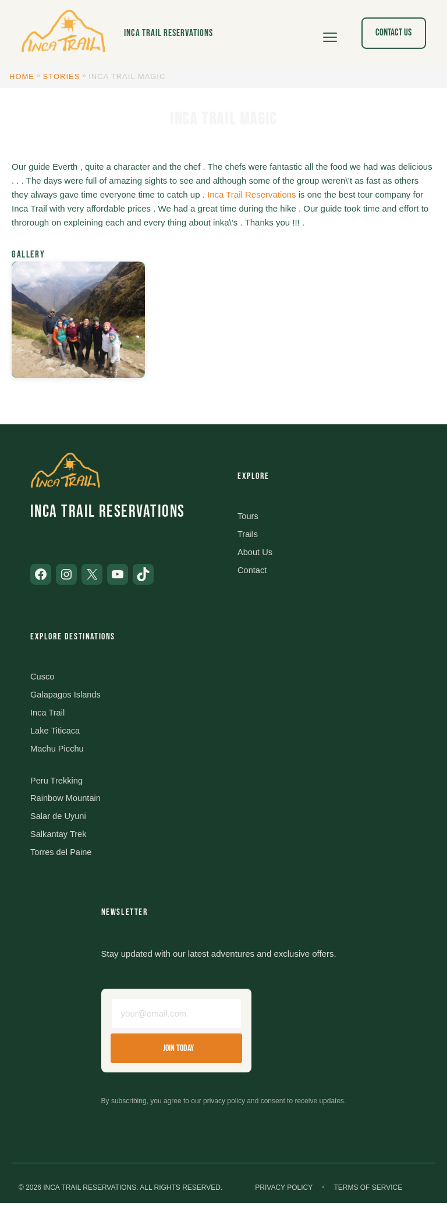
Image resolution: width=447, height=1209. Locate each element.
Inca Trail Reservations (168, 33)
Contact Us (393, 32)
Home (21, 76)
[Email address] (176, 1019)
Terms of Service (368, 1194)
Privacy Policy (284, 1194)
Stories (61, 76)
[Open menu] (330, 33)
